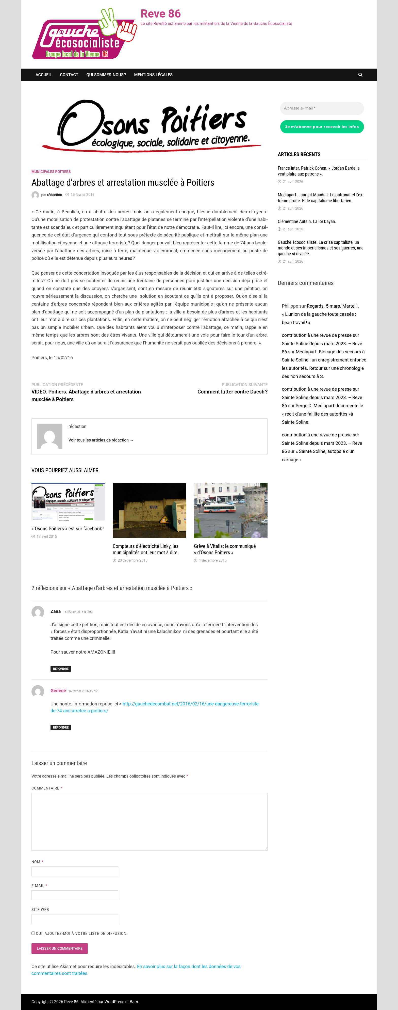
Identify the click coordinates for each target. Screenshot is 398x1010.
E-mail (39, 886)
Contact (69, 74)
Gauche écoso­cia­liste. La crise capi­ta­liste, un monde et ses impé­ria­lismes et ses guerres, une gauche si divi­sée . (320, 248)
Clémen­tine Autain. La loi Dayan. (307, 221)
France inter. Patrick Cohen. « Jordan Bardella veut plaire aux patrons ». (319, 171)
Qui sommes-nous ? (106, 74)
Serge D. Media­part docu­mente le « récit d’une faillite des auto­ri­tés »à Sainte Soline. (322, 414)
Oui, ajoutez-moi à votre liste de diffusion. (79, 934)
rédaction (54, 195)
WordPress (114, 1001)
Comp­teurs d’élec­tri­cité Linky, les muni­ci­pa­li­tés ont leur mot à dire (145, 549)
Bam (134, 1001)
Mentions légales (153, 74)
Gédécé (58, 690)
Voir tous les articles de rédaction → (101, 440)
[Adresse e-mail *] (322, 108)
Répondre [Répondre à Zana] (61, 669)
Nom (37, 862)
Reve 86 (161, 13)
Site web (40, 910)
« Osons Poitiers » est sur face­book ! (67, 529)
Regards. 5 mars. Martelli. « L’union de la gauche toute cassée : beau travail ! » (320, 314)
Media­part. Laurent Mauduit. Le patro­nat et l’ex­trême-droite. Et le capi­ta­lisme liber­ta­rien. (320, 197)
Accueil (44, 74)
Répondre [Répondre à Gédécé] (61, 727)
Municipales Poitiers (51, 172)
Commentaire (46, 788)
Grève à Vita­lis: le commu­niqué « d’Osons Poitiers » (225, 549)
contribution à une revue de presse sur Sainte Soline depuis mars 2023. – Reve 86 (322, 343)
